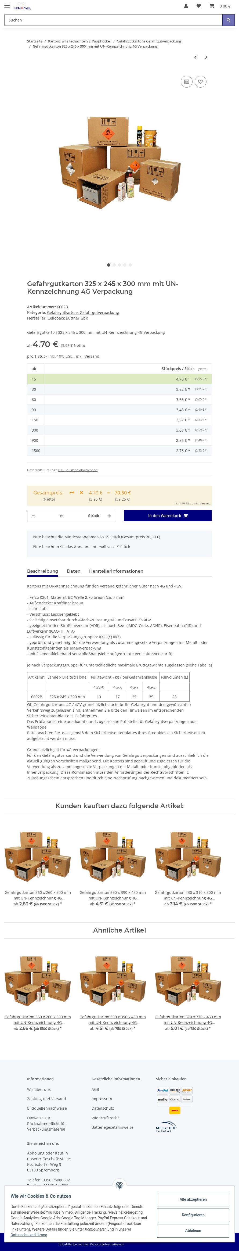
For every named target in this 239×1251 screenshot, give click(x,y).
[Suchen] (113, 20)
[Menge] (61, 516)
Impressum (102, 1098)
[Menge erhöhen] (109, 516)
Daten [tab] (74, 571)
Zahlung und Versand (46, 1098)
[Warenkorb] (220, 6)
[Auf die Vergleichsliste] (187, 82)
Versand (92, 356)
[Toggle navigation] (7, 3)
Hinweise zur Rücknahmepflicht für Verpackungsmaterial (46, 1123)
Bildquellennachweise (47, 1108)
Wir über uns (39, 1089)
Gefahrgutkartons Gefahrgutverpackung (83, 312)
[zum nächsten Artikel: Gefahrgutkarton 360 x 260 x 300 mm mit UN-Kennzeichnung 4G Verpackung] (206, 57)
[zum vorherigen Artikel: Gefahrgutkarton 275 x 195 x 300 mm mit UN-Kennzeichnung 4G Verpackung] (195, 57)
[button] (186, 6)
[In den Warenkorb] (168, 515)
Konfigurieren (190, 1215)
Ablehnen (190, 1230)
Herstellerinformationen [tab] (116, 571)
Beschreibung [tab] (42, 571)
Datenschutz (103, 1108)
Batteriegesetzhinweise (112, 1127)
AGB (95, 1089)
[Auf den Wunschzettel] (201, 82)
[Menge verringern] (33, 516)
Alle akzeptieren (190, 1199)
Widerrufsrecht (105, 1117)
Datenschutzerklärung (78, 1235)
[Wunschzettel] (198, 6)
